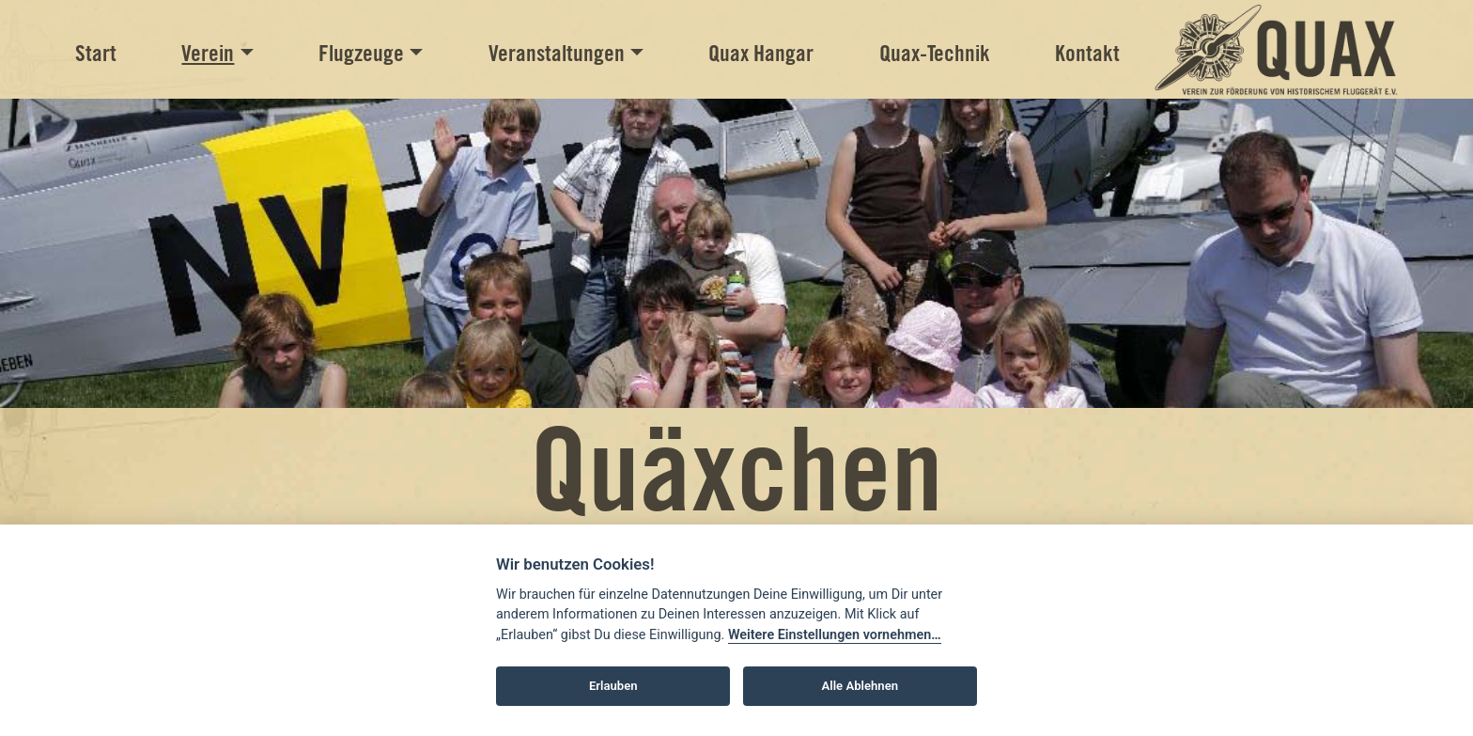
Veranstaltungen (556, 53)
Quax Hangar (761, 53)
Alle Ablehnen (860, 686)
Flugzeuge (361, 53)
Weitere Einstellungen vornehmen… (834, 635)
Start (95, 53)
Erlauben (613, 686)
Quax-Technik (934, 53)
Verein (207, 53)
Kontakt (1087, 53)
